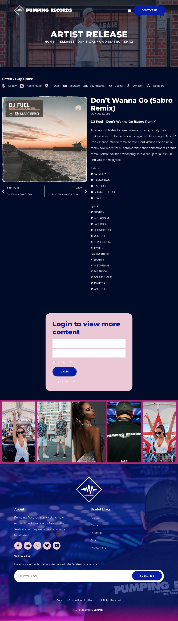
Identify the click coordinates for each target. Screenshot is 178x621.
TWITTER (99, 247)
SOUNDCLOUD (104, 192)
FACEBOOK (102, 186)
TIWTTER (100, 198)
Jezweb (98, 610)
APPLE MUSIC (102, 241)
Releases (66, 41)
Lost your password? (64, 381)
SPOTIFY (100, 174)
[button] (129, 10)
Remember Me (63, 362)
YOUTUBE (100, 235)
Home (50, 41)
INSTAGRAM (102, 180)
